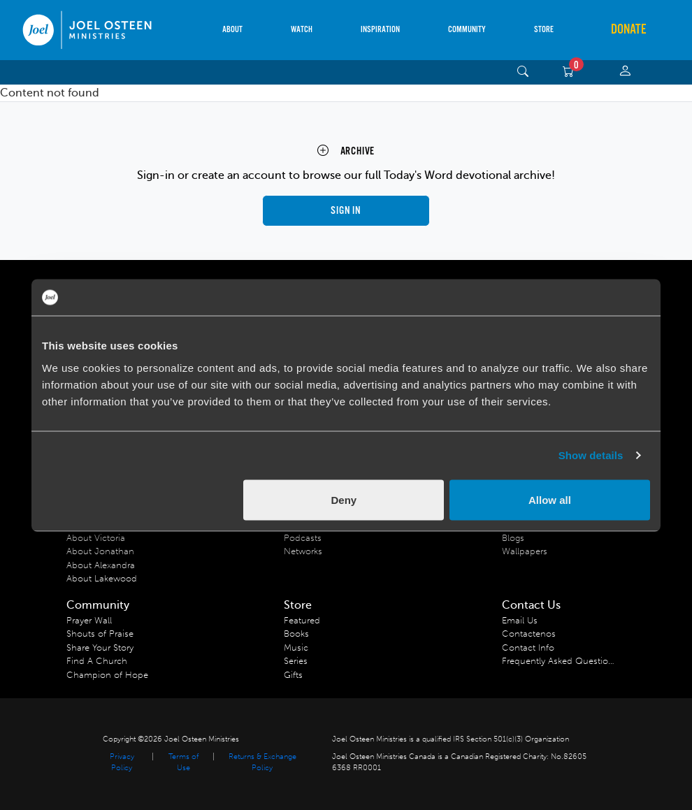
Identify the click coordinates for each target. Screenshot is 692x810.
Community (467, 29)
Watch (301, 29)
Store (544, 29)
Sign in (346, 210)
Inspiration (380, 29)
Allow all (549, 499)
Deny (344, 499)
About (232, 29)
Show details (590, 455)
